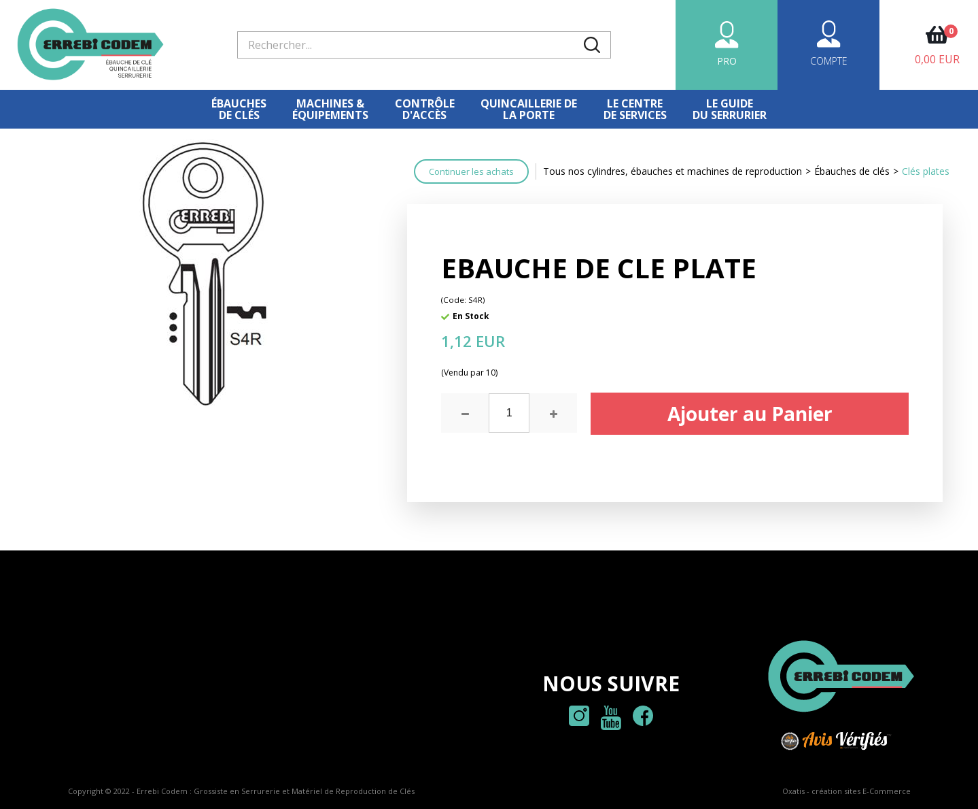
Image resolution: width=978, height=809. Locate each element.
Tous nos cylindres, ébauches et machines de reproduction (672, 171)
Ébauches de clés (238, 109)
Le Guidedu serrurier (730, 109)
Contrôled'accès (425, 109)
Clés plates (925, 171)
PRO (727, 60)
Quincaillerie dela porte (529, 109)
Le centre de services (635, 109)
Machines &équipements (330, 109)
